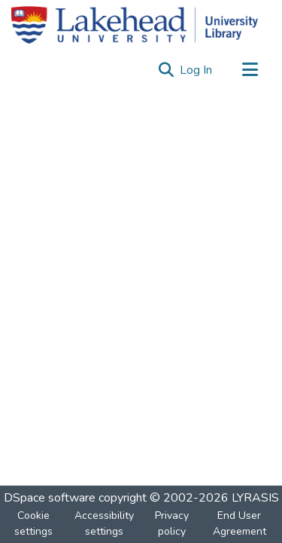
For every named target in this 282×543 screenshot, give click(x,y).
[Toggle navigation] (250, 70)
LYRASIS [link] (255, 498)
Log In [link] (197, 70)
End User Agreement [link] (239, 523)
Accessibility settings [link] (104, 523)
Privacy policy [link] (172, 523)
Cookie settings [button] (33, 523)
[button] (165, 70)
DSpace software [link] (50, 498)
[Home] (134, 25)
